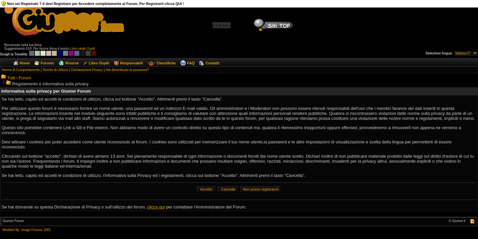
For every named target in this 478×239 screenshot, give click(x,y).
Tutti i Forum (19, 77)
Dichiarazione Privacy (87, 70)
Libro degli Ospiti (82, 48)
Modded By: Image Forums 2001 (27, 230)
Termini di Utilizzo (55, 70)
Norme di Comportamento (21, 70)
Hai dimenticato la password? (127, 70)
